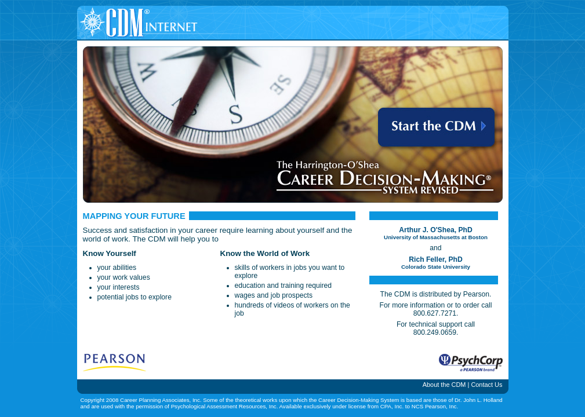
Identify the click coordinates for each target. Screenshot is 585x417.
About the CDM (444, 384)
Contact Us (486, 384)
